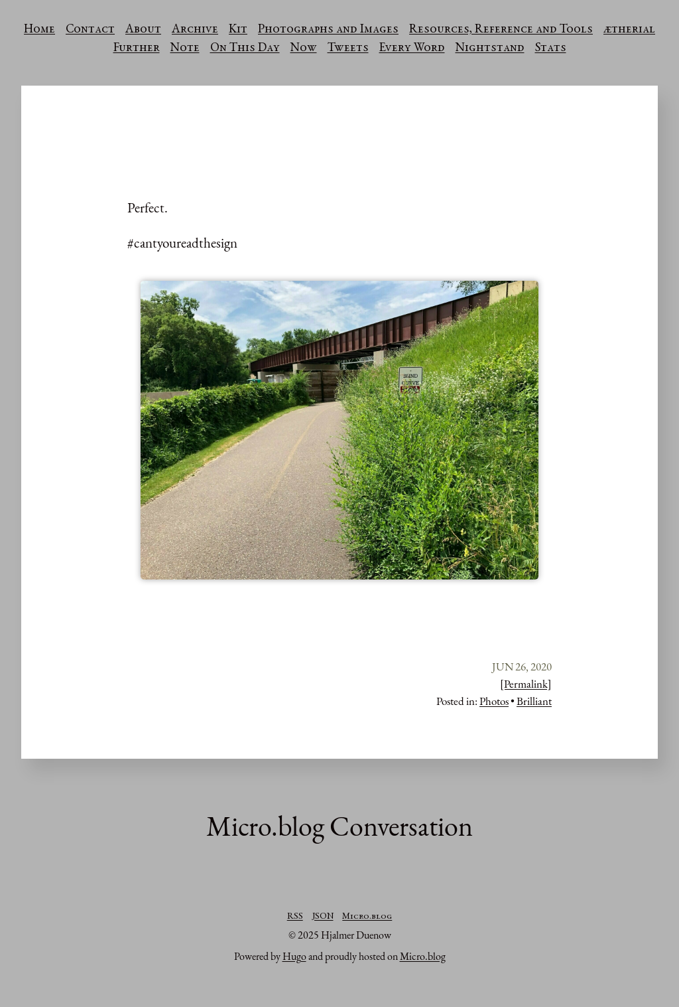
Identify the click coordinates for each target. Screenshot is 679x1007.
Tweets (348, 48)
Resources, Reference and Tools (501, 30)
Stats (550, 48)
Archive (195, 30)
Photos (494, 701)
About (143, 30)
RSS (295, 916)
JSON (323, 916)
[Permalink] (526, 683)
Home (39, 30)
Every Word (412, 48)
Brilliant (534, 701)
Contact (90, 30)
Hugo (294, 956)
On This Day (245, 48)
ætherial (629, 30)
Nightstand (490, 48)
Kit (238, 30)
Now (303, 48)
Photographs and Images (328, 30)
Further (136, 48)
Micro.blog (367, 916)
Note (185, 48)
